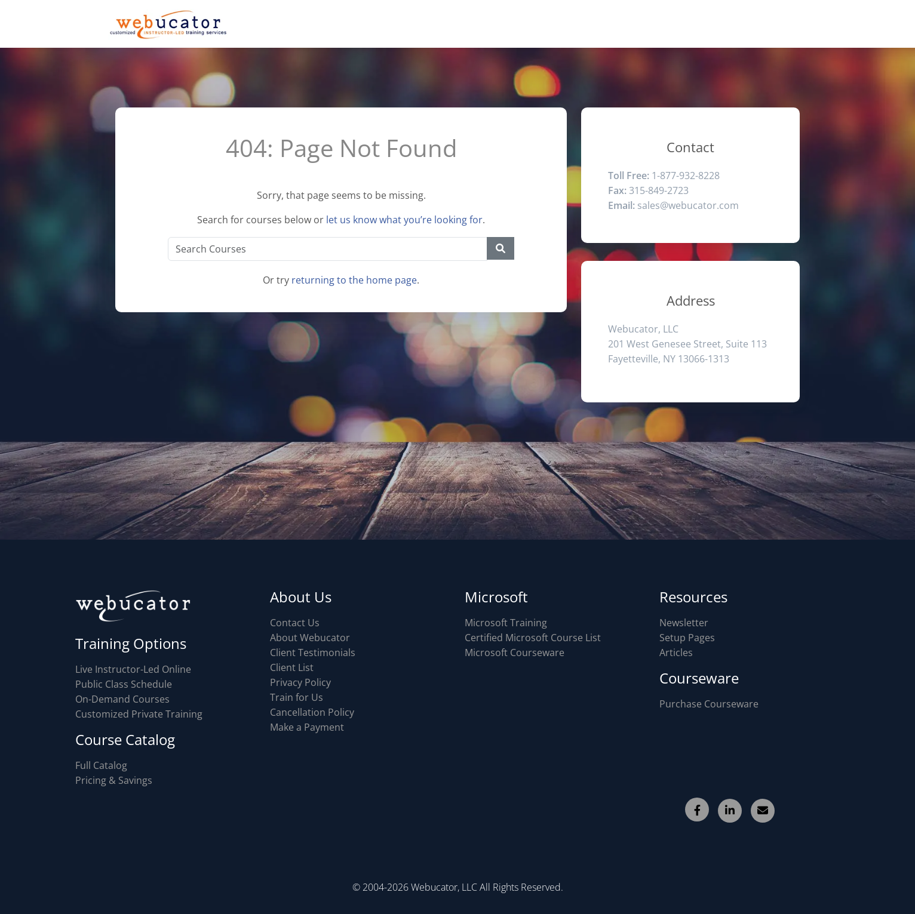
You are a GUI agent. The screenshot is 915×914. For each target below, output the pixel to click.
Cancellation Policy (312, 712)
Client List (292, 667)
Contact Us (295, 622)
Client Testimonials (312, 652)
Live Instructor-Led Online (133, 669)
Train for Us (296, 697)
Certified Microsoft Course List (533, 637)
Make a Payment (307, 727)
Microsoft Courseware (514, 652)
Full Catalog (101, 765)
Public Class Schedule (123, 684)
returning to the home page (354, 280)
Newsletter (683, 622)
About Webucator (310, 637)
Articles (676, 652)
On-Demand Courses (122, 699)
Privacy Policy (300, 682)
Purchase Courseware (709, 703)
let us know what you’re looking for (404, 219)
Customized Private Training (138, 714)
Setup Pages (687, 637)
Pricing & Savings (113, 780)
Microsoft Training (506, 622)
